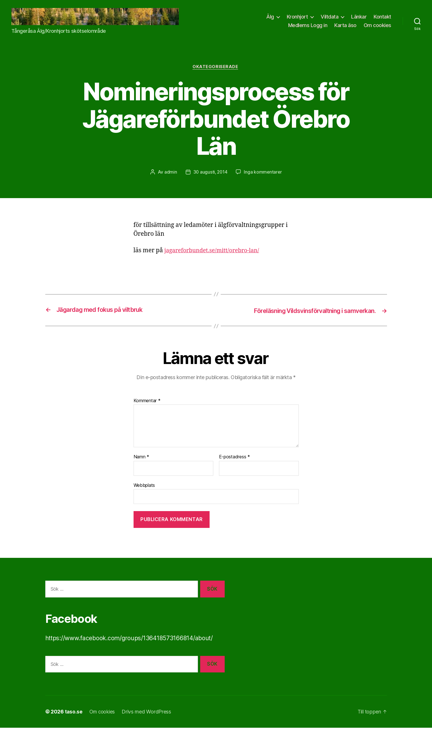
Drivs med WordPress (148, 716)
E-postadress (234, 460)
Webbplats (144, 489)
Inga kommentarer (263, 176)
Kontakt (382, 19)
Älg (270, 19)
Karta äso (345, 27)
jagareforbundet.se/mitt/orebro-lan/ (214, 255)
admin (169, 176)
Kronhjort (297, 19)
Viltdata (329, 19)
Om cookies (377, 27)
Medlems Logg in (307, 27)
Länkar (359, 19)
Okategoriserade (216, 71)
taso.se (74, 716)
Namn (141, 460)
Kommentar (147, 404)
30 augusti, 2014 (210, 176)
